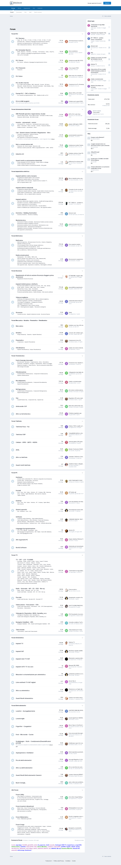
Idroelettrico (26, 363)
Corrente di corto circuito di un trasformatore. (80, 189)
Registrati (107, 3)
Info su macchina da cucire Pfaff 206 (78, 767)
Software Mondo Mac (46, 523)
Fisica (19, 818)
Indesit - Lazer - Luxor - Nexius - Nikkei (27, 572)
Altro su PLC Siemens (38, 44)
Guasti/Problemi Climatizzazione (25, 373)
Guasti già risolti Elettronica (43, 248)
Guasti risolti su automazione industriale (29, 160)
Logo (19, 40)
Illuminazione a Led (43, 225)
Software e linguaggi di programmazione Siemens (38, 41)
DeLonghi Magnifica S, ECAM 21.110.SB (78, 759)
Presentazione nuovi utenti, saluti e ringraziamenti (30, 826)
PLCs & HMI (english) (23, 101)
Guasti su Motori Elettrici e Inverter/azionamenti (29, 165)
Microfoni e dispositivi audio (24, 263)
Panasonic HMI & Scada (23, 117)
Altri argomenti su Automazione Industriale (28, 137)
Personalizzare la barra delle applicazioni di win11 (81, 509)
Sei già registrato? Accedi (95, 3)
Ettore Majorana (34, 809)
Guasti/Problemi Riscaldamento (25, 382)
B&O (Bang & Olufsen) (46, 580)
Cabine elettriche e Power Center (41, 192)
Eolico (40, 362)
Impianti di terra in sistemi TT (40, 180)
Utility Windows (31, 521)
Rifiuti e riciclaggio (47, 363)
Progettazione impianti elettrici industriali (27, 189)
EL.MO (19, 287)
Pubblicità (40, 8)
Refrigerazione (21, 389)
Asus (22, 492)
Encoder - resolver (36, 125)
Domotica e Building (33, 214)
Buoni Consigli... (21, 783)
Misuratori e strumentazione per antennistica (31, 674)
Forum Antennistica (17, 637)
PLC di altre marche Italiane (24, 84)
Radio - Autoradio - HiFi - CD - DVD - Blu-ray (30, 588)
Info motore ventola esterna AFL (77, 390)
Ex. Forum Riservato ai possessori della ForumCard (30, 797)
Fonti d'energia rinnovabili (24, 360)
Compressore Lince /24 (75, 340)
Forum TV (14, 555)
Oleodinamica (20, 348)
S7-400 (44, 40)
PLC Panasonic (21, 68)
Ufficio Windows (34, 520)
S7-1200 (30, 40)
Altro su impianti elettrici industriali (33, 194)
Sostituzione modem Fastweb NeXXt (78, 145)
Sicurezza (19, 312)
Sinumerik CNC (21, 41)
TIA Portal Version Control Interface (78, 40)
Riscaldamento (21, 380)
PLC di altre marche (22, 83)
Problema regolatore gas (75, 413)
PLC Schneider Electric (23, 50)
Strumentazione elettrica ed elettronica (27, 248)
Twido (47, 51)
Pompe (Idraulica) (22, 334)
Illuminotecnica (21, 220)
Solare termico (32, 365)
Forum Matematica (22, 817)
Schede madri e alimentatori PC (25, 479)
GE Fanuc (47, 84)
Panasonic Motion (46, 125)
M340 (19, 51)
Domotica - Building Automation (26, 213)
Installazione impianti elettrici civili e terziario (28, 179)
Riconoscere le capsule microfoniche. (78, 259)
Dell (25, 492)
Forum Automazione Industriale (21, 109)
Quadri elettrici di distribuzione (25, 192)
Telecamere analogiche (40, 306)
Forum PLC (14, 34)
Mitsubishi (20, 86)
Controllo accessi (22, 314)
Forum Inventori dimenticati (25, 806)
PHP (18, 533)
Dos (18, 511)
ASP (36, 531)
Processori (35, 480)
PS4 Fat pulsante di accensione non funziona (80, 614)
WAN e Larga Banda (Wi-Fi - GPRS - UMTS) (42, 147)
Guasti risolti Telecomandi (31, 631)
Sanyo (19, 567)
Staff (30, 12)
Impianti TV (19, 643)
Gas (17, 398)
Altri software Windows (23, 523)
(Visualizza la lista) (79, 840)
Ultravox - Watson (30, 562)
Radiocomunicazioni (22, 255)
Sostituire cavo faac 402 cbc (76, 325)
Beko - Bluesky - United (34, 580)
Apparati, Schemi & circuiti (24, 243)
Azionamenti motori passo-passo (41, 124)
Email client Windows (44, 520)
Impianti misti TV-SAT (23, 659)
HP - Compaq (39, 492)
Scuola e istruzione (22, 831)
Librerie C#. (72, 530)
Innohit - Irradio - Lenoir (33, 561)
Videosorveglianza (22, 297)
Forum (12, 12)
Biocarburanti (21, 362)
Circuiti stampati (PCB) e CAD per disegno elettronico (30, 245)
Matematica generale (26, 818)
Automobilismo (21, 834)
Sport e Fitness (46, 831)
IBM (44, 492)
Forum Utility (20, 794)
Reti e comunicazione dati (24, 144)
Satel (30, 288)
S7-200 (25, 40)
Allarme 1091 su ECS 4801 (75, 93)
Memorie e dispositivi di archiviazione (43, 479)
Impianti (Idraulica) (37, 334)
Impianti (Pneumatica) (30, 342)
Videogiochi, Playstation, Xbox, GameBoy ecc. (29, 615)
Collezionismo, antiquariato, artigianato (27, 829)
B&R (33, 84)
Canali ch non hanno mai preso (76, 697)
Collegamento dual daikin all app (77, 372)
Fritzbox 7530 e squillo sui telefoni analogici (80, 426)
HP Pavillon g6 (72, 492)
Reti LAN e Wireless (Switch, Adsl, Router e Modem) (30, 483)
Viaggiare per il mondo (23, 827)
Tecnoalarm (35, 288)
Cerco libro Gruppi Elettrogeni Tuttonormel (79, 797)
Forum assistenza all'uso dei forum (26, 799)
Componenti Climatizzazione (41, 373)
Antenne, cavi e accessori (32, 260)
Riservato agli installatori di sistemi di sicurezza (29, 285)
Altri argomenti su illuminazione (25, 229)
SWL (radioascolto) (41, 258)
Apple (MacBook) (30, 493)
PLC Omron (19, 60)
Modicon (23, 51)
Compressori (21, 342)
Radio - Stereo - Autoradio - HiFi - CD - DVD (28, 590)
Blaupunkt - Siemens (22, 580)
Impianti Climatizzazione (23, 375)
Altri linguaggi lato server (26, 533)
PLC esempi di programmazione (25, 95)
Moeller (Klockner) (27, 86)
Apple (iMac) (47, 502)
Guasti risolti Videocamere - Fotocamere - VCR (29, 606)
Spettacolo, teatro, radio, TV (34, 831)
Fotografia (28, 834)
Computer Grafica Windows (24, 518)
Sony (19, 493)
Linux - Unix (29, 511)
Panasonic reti (21, 146)
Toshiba (23, 493)
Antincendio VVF (21, 406)
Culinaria (49, 826)
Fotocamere (20, 608)
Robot (29, 125)
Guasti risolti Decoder (23, 599)
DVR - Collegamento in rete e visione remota (28, 305)
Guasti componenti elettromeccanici (26, 163)
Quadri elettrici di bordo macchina (45, 191)
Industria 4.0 (20, 154)
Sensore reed (72, 213)
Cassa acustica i (73, 589)
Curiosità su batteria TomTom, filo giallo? (79, 622)
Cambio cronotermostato (75, 381)
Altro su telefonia (21, 457)
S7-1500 (35, 40)
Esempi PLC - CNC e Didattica (26, 93)
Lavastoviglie (20, 718)
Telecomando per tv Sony (75, 629)
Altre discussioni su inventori (24, 811)
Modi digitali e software (46, 264)
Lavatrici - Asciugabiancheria (25, 711)
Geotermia (20, 363)
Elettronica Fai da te (32, 249)
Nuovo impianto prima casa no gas (77, 178)
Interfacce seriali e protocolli (24, 147)
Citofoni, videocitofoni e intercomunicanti (28, 205)
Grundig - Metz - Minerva (24, 573)
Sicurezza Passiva (45, 314)
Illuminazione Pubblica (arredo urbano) (43, 222)
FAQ (25, 12)
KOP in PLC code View (74, 114)
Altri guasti (43, 165)
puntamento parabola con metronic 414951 (79, 673)
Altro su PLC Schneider (23, 55)
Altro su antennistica (23, 690)
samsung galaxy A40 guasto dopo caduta (79, 441)
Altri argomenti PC (22, 540)
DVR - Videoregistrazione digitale (25, 306)
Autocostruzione (21, 260)
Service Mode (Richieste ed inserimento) (27, 583)
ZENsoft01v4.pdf (95, 152)
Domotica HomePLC (22, 214)
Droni (38, 246)
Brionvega (47, 578)
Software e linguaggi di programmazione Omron (35, 62)
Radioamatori (21, 257)
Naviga (13, 9)
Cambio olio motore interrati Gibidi (77, 347)
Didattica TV (45, 581)
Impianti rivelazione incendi (33, 314)
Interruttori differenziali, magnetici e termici (28, 201)
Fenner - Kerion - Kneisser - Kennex (26, 575)
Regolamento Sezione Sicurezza (25, 278)
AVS (42, 285)
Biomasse (27, 362)
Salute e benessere (42, 829)
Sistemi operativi (21, 509)
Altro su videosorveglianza (42, 299)
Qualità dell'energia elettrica (46, 201)
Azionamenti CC (21, 124)
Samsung (48, 492)
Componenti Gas (32, 399)
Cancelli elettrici (42, 205)
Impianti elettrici (21, 199)
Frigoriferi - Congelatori (23, 726)
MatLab (25, 530)
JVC (26, 570)
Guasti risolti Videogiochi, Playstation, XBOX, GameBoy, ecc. (32, 616)
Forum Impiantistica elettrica (20, 171)
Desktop (19, 501)
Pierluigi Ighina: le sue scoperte (77, 808)
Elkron (22, 287)
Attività (19, 8)
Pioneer (43, 567)
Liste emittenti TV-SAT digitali (26, 682)
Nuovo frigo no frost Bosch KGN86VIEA (79, 725)
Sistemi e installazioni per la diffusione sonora (29, 207)
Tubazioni (29, 334)
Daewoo (38, 575)
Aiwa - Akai (25, 581)
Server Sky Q (72, 681)
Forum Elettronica (17, 236)
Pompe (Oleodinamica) (35, 349)
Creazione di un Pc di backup (76, 84)
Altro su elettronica (22, 249)
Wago (22, 87)
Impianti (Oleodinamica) (23, 349)
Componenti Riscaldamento (40, 382)
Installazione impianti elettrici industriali (27, 191)
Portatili (18, 490)
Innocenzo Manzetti (40, 808)
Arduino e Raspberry (47, 242)
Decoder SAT (32, 599)
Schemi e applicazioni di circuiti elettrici (27, 204)
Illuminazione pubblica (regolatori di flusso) (28, 223)
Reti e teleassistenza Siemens (25, 44)
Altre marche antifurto (47, 292)
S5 (21, 40)
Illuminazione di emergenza (34, 226)
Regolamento (27, 8)
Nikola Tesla (20, 808)
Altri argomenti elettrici (46, 207)
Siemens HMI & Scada (23, 115)
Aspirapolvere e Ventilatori (25, 753)
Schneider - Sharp (22, 561)
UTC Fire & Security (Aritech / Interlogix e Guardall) (30, 290)
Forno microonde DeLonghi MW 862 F (78, 733)
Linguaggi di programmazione (25, 528)
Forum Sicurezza (16, 271)
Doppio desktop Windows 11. (76, 539)
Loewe (51, 569)
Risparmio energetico (23, 365)
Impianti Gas (40, 399)
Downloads (19, 12)
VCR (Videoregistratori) (46, 606)
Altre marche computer (40, 493)
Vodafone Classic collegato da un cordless (80, 463)
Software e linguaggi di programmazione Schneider (38, 53)
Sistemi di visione (34, 134)
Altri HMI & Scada (34, 117)
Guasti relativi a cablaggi (42, 162)
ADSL (18, 450)
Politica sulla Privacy (59, 861)
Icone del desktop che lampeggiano (78, 501)
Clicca (53, 139)
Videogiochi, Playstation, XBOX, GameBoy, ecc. (31, 613)
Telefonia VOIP (21, 434)
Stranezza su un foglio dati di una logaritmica (80, 689)
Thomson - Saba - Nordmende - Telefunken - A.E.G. (30, 564)
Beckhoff (37, 84)
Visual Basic (31, 530)
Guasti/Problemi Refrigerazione (25, 391)
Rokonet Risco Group (23, 288)
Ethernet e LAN (36, 146)
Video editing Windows (23, 520)
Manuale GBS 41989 (74, 665)
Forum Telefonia (16, 421)
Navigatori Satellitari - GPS (24, 622)
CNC (35, 95)
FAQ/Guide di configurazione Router (26, 299)
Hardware (19, 477)
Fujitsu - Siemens (31, 492)
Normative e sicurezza (23, 202)
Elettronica (19, 240)
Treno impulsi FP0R (74, 68)
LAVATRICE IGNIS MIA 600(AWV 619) (78, 710)
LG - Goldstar (21, 570)
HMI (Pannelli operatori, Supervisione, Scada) (30, 114)
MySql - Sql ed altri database (44, 531)
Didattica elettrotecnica (35, 202)
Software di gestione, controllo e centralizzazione (30, 300)
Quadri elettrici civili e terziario (25, 180)
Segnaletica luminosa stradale (25, 228)
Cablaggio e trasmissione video (25, 303)
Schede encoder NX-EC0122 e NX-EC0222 (80, 60)
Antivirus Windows (40, 521)
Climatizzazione (21, 372)
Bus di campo (28, 146)
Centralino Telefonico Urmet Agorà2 (78, 456)
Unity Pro (20, 53)
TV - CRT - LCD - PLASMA (24, 559)
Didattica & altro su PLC (43, 95)
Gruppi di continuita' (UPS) (24, 485)
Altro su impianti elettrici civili (24, 182)
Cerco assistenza (73, 51)
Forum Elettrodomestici (18, 705)
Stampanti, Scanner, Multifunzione (26, 482)
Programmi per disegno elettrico (25, 135)
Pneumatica (20, 340)
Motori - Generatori (22, 125)
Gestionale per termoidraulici (76, 546)
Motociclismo (45, 832)
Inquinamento (39, 363)
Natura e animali (21, 832)
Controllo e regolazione (23, 134)
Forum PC (14, 472)
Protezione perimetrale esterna (25, 292)
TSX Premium (41, 51)
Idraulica (18, 333)
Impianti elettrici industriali (24, 187)
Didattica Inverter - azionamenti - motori (27, 127)
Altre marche (21, 504)
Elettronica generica (22, 242)
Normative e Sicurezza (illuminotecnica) (42, 228)
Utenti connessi (38, 12)
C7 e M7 (49, 40)
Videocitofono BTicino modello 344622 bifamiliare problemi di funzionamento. (98, 71)
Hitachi (39, 572)
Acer (19, 492)
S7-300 (39, 40)
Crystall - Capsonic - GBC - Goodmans (27, 577)
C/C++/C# (20, 530)
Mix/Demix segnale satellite (76, 650)
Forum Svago (20, 824)
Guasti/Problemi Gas (22, 399)
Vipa (19, 87)
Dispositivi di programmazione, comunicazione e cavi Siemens (33, 43)
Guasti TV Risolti (44, 561)
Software (19, 517)
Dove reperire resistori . (75, 244)
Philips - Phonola (22, 569)
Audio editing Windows (37, 518)
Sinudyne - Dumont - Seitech (24, 566)
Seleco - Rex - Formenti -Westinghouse (41, 566)
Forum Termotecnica (17, 356)
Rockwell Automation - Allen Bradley (42, 86)
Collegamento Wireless (37, 302)
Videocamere (27, 608)
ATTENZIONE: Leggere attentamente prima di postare (82, 275)
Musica (28, 832)
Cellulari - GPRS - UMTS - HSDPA (26, 442)
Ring (92, 52)
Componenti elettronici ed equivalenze (27, 246)
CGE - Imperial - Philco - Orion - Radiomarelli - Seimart (31, 578)
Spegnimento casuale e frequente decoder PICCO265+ (83, 597)
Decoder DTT (39, 599)
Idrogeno (32, 363)
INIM (31, 287)
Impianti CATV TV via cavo (24, 667)
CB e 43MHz (28, 257)
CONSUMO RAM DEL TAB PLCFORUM (78, 519)
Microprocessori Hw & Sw (34, 242)
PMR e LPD (34, 257)
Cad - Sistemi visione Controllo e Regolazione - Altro (33, 132)
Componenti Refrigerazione (40, 391)
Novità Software (21, 547)
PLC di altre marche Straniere (31, 87)
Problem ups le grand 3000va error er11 (79, 101)
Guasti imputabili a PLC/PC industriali (26, 162)
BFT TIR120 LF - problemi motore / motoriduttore (81, 202)
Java (36, 530)
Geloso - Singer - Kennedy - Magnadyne (40, 573)
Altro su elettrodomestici (24, 768)
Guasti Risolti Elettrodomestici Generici (29, 775)
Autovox (19, 581)
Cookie (74, 861)
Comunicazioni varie (37, 796)
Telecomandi (20, 629)
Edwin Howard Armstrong (24, 809)
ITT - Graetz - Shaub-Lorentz (35, 570)
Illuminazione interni (22, 226)
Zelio (24, 53)
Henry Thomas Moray (29, 808)
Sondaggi (46, 799)
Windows (22, 511)
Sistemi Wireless (37, 292)
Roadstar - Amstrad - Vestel (33, 567)
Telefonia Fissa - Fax (23, 426)
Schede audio (28, 480)
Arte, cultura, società (34, 827)
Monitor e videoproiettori (35, 581)
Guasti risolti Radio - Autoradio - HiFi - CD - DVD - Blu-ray (31, 591)
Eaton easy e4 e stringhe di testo (77, 75)
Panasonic (20, 69)
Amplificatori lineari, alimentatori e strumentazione (30, 261)
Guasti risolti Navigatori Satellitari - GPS (40, 623)
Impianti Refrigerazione (23, 392)
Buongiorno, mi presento (75, 828)
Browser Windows (22, 521)
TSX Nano (34, 51)
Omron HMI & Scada (34, 115)
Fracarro (27, 287)
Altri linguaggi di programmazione (26, 531)
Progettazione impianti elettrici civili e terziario (29, 177)
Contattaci (67, 861)
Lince (38, 287)
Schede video (21, 480)
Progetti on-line (39, 799)
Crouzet (42, 84)
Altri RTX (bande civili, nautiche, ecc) (26, 258)
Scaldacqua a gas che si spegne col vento (80, 743)
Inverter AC (29, 124)
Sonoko (49, 564)
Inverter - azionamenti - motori (26, 122)
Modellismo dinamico (36, 832)
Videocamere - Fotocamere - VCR (27, 605)
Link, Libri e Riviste (22, 801)
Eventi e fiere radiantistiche (38, 263)
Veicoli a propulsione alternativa (44, 365)
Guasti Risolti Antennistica (24, 698)
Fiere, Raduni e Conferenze (24, 796)
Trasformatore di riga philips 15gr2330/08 (79, 570)
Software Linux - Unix (35, 523)
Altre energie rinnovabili (23, 366)
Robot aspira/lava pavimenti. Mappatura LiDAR (80, 752)
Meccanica (19, 326)
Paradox (43, 287)
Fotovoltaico (46, 362)
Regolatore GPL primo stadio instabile (78, 398)
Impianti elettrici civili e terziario (26, 176)
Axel (45, 285)
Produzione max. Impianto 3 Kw (77, 362)
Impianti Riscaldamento (23, 384)
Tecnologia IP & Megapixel (24, 302)
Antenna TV (72, 642)
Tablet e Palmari (21, 495)
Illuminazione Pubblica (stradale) (25, 222)
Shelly (70, 312)
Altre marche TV (21, 562)
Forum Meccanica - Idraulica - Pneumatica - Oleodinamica (29, 320)
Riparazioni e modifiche (34, 264)
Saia (53, 86)
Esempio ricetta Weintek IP (97, 137)
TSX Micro (28, 51)
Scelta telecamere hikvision (76, 300)
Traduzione (48, 861)
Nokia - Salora (36, 569)
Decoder (19, 597)
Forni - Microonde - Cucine (25, 734)
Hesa (34, 287)
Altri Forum (14, 790)
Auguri (44, 826)
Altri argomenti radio (22, 264)
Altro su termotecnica (23, 414)
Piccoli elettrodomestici (24, 760)
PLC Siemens (20, 38)
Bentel (48, 285)
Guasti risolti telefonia (23, 465)
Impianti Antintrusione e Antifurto (27, 284)
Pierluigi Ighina (42, 809)
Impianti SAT (20, 651)
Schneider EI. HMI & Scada (46, 115)
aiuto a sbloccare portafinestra (76, 782)
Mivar (42, 569)
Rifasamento (21, 194)
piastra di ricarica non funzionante (77, 224)
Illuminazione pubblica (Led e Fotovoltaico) (28, 225)
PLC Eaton (19, 76)
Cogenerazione (34, 362)
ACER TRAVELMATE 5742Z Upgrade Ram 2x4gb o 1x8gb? (83, 480)
